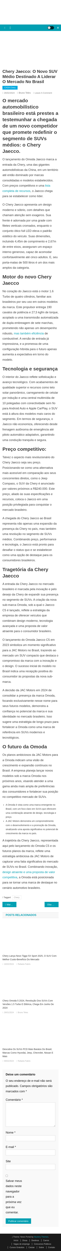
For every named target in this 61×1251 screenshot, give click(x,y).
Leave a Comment (43, 93)
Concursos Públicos (42, 1244)
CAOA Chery (10, 87)
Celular (31, 1247)
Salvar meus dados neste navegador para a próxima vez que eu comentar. (14, 1196)
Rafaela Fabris (24, 964)
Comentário (14, 1099)
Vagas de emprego (22, 1244)
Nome (10, 1132)
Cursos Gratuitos (17, 1247)
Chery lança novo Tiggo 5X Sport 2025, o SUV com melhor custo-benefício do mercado (29, 958)
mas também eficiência (29, 333)
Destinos (35, 1240)
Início (16, 1240)
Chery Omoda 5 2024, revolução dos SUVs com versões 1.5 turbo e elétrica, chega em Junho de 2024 (28, 1004)
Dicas (24, 1240)
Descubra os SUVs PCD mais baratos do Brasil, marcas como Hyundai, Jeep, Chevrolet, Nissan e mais (27, 1053)
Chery (17, 897)
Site (8, 1161)
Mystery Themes (41, 1237)
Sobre (41, 1247)
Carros (46, 1240)
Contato (51, 1247)
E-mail (11, 1147)
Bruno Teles (25, 93)
